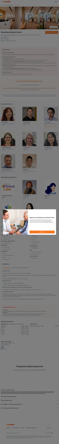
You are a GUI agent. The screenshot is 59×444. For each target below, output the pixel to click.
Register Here (42, 232)
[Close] (54, 210)
